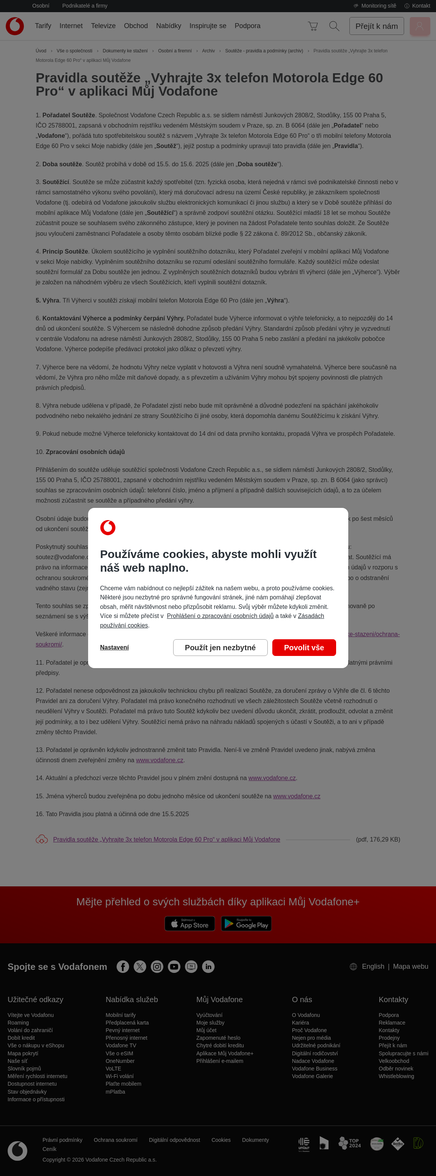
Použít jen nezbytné (220, 647)
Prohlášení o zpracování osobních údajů (220, 616)
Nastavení (114, 647)
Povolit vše (304, 647)
